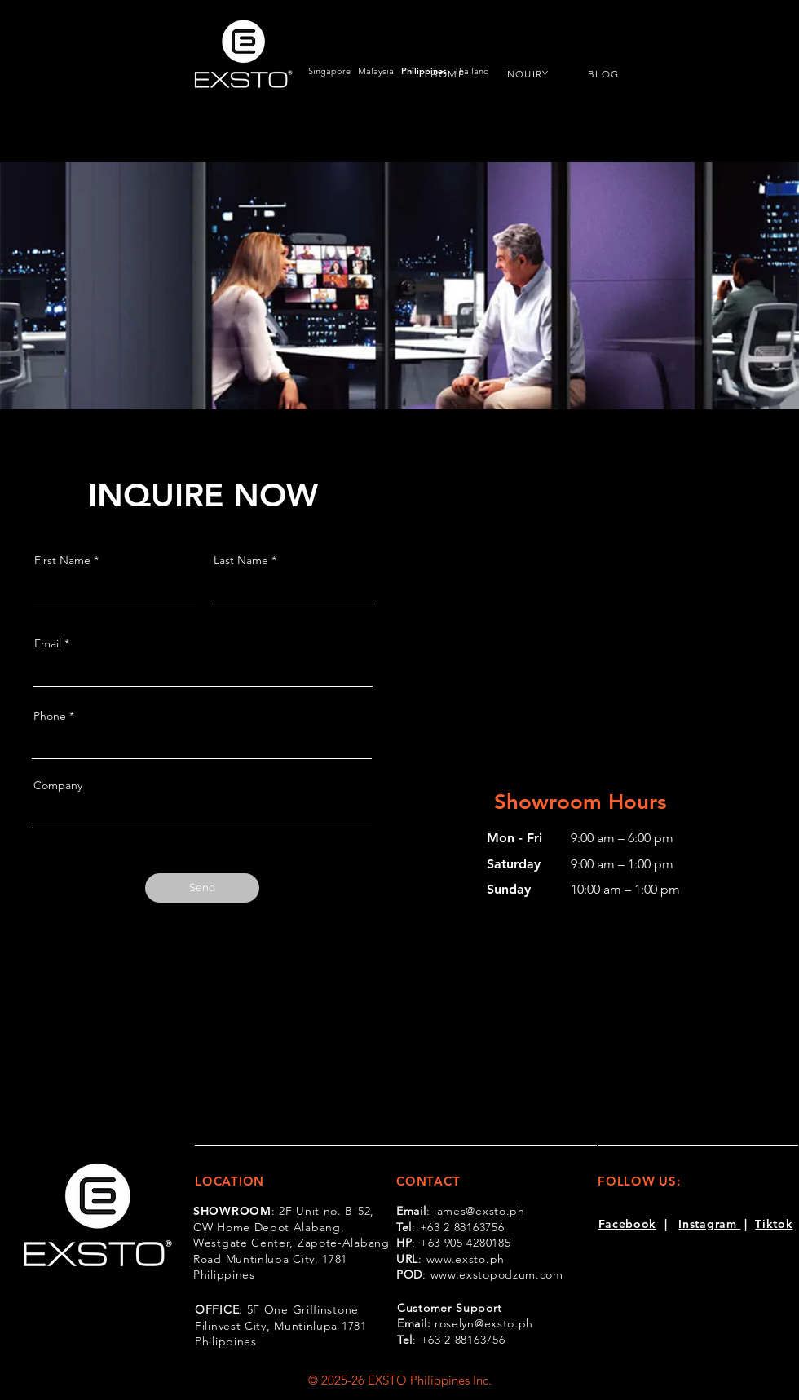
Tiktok (773, 1224)
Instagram (709, 1224)
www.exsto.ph (465, 1259)
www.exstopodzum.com (496, 1274)
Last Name (241, 560)
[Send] (202, 888)
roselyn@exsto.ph (484, 1323)
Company (57, 785)
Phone (49, 716)
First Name (62, 560)
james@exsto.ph (479, 1210)
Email (47, 643)
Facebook (627, 1224)
